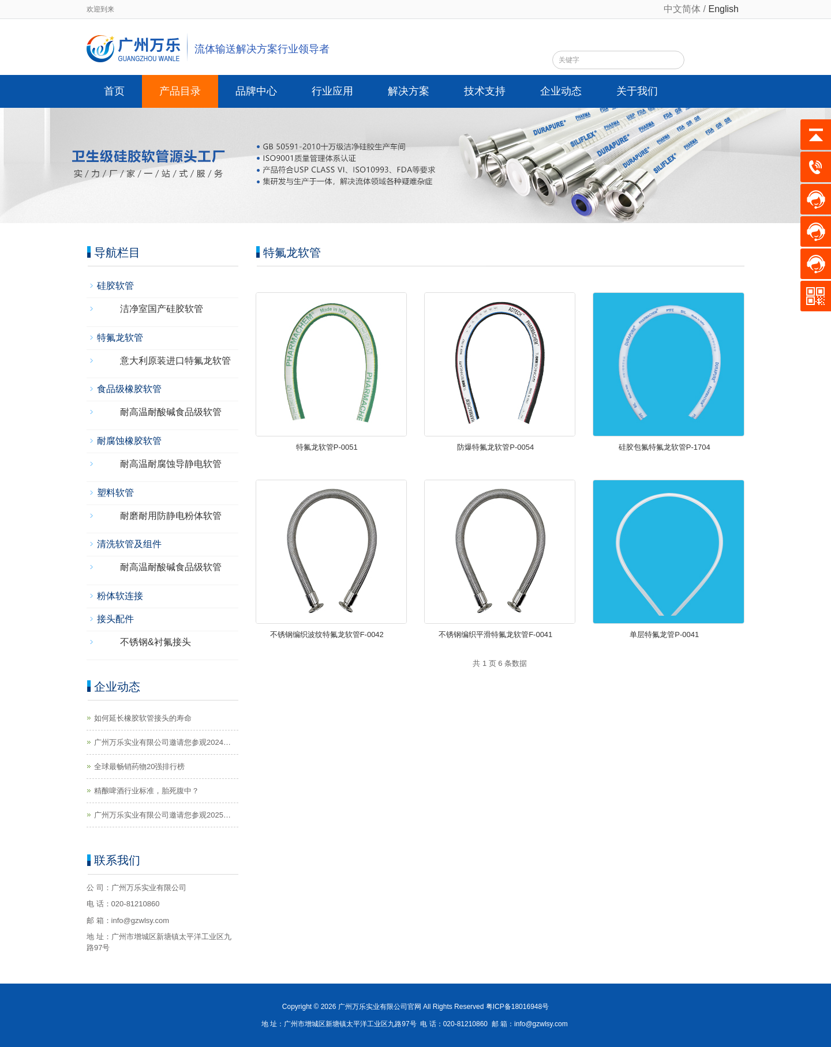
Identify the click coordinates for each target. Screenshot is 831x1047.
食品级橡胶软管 (129, 389)
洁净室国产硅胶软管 (161, 309)
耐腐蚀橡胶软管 (129, 441)
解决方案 (408, 91)
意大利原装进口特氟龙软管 (175, 361)
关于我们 (637, 91)
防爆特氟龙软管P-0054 (495, 447)
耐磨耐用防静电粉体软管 (171, 516)
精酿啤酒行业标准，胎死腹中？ (146, 790)
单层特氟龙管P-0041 (664, 634)
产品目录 (180, 91)
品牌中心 (256, 91)
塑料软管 (115, 493)
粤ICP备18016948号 (517, 1007)
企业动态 (561, 91)
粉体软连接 (120, 596)
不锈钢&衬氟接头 (155, 642)
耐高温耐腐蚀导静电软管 (171, 464)
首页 (114, 91)
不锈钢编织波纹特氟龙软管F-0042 (327, 634)
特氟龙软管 (120, 337)
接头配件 (115, 619)
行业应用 (332, 91)
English (724, 9)
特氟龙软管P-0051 (327, 447)
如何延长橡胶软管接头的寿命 (143, 718)
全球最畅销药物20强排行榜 (139, 766)
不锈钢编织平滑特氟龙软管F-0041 (495, 634)
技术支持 (485, 91)
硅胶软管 (115, 286)
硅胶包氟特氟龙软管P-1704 (664, 447)
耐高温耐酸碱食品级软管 (171, 412)
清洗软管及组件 (129, 544)
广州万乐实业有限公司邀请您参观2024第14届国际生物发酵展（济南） (162, 743)
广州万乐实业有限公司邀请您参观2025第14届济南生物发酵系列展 (162, 816)
